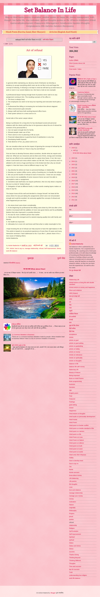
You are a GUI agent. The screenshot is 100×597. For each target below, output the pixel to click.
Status (71, 543)
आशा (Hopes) (73, 293)
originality (72, 507)
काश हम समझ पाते (74, 296)
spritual (71, 540)
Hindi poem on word (75, 449)
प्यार (70, 308)
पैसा (70, 305)
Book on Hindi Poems (76, 378)
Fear (70, 396)
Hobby (71, 458)
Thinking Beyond (74, 557)
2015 (73, 190)
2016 (73, 187)
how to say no (19, 248)
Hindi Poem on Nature (76, 440)
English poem (73, 393)
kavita (71, 469)
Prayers (71, 513)
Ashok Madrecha (77, 244)
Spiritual (72, 537)
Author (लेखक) (73, 60)
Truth (71, 572)
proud (71, 516)
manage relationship (31, 248)
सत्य (70, 322)
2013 (73, 196)
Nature (71, 505)
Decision (72, 387)
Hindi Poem (73, 422)
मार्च (74, 150)
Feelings (72, 402)
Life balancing (73, 478)
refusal (41, 248)
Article (12, 248)
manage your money (76, 496)
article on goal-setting (76, 343)
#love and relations (75, 290)
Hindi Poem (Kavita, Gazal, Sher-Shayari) (25, 32)
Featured (72, 399)
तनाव (70, 299)
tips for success (74, 569)
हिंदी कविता (72, 328)
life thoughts (73, 484)
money (71, 499)
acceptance (73, 334)
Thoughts (72, 563)
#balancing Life (74, 279)
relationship (73, 525)
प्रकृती (70, 311)
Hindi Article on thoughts (77, 413)
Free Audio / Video (75, 69)
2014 (73, 193)
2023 (73, 164)
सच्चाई (71, 319)
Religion (72, 528)
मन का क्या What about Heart (34, 269)
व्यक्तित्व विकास (73, 314)
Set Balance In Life (50, 10)
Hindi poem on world (76, 452)
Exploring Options (83, 92)
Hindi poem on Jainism (76, 431)
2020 (73, 174)
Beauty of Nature (74, 372)
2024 (73, 161)
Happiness (72, 411)
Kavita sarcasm (74, 472)
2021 (73, 171)
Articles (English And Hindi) (63, 32)
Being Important (74, 375)
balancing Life (73, 369)
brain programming (75, 381)
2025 (73, 158)
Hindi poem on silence (76, 443)
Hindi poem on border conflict (78, 425)
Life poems (72, 481)
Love (70, 487)
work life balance (11, 251)
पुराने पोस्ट (61, 258)
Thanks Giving (74, 554)
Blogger (53, 593)
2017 (73, 184)
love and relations (75, 490)
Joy (70, 466)
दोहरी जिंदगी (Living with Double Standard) (85, 129)
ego (70, 390)
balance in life (73, 363)
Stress (59, 248)
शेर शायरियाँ (72, 316)
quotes (71, 519)
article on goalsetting (76, 346)
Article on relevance (75, 355)
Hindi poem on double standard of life (81, 428)
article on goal (73, 340)
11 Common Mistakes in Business (23, 334)
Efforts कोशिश (16, 324)
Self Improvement (50, 248)
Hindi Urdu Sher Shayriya (77, 455)
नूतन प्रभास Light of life (19, 345)
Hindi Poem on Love (76, 437)
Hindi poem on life (75, 434)
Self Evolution (73, 531)
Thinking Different (75, 560)
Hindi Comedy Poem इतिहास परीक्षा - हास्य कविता (87, 106)
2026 (73, 148)
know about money (75, 475)
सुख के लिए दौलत (74, 325)
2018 (73, 180)
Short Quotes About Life (77, 63)
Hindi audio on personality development (82, 416)
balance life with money (77, 366)
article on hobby (74, 349)
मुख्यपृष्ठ (30, 258)
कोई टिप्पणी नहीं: (38, 245)
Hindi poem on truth (75, 446)
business (72, 384)
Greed (71, 408)
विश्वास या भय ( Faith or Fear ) (87, 79)
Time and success (75, 566)
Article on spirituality (75, 358)
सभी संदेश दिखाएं (48, 40)
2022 (73, 168)
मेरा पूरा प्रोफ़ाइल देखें (75, 270)
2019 (73, 177)
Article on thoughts (75, 361)
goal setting (73, 405)
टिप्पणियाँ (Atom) (15, 263)
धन (70, 302)
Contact (71, 66)
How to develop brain (76, 460)
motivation (72, 502)
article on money (74, 352)
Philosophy (72, 510)
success (72, 552)
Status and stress (75, 546)
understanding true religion (78, 575)
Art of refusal (34, 50)
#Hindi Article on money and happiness (82, 287)
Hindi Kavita (73, 419)
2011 (73, 200)
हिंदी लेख (71, 331)
